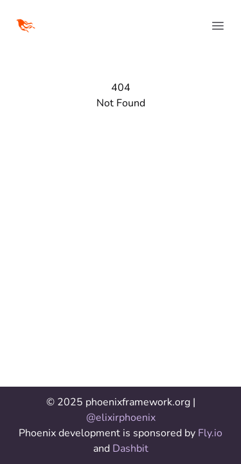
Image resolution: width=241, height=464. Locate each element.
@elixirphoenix (121, 418)
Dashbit (130, 448)
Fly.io (210, 433)
